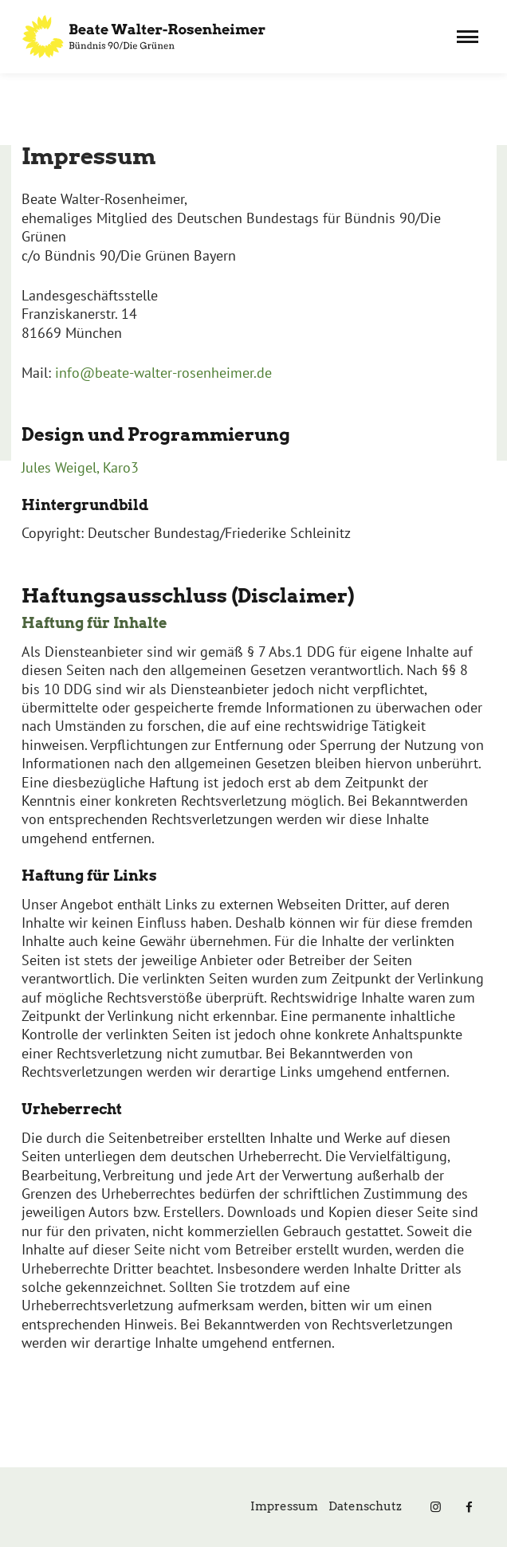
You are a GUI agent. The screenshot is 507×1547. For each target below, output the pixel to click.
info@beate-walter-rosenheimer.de (163, 372)
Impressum (284, 1506)
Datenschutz (365, 1506)
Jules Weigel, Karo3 (80, 467)
